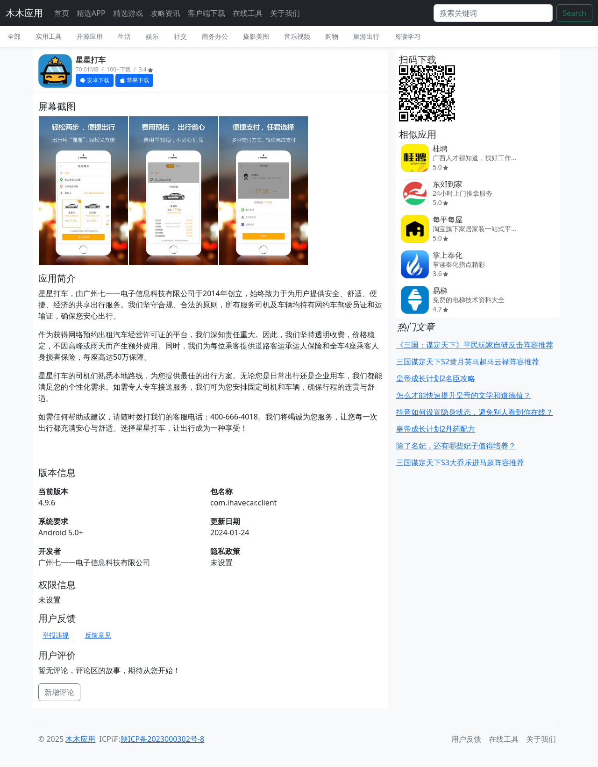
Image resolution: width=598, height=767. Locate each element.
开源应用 (90, 36)
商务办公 (215, 36)
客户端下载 (206, 13)
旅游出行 (366, 36)
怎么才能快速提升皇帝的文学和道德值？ (463, 395)
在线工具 (248, 13)
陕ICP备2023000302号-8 (162, 739)
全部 (14, 36)
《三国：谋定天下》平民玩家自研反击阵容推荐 (474, 345)
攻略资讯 (165, 13)
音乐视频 (297, 36)
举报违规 (56, 635)
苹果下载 (134, 80)
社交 (180, 36)
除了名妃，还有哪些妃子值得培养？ (456, 445)
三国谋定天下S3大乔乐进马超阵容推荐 (460, 462)
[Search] (493, 13)
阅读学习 (407, 36)
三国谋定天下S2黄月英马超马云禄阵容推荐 (467, 361)
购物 (331, 36)
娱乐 (152, 36)
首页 (61, 13)
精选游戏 (128, 13)
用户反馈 (466, 739)
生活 (124, 36)
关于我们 (285, 13)
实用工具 (49, 36)
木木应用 (24, 13)
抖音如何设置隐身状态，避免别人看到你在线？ (474, 412)
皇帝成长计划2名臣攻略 (435, 378)
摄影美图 (256, 36)
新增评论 (59, 692)
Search (574, 13)
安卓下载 (94, 80)
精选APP (91, 13)
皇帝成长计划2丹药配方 (435, 429)
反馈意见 (98, 635)
